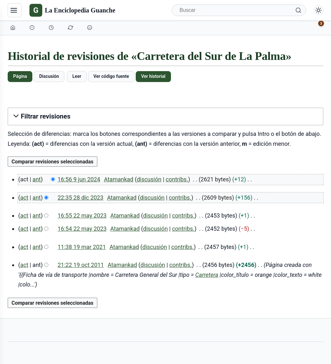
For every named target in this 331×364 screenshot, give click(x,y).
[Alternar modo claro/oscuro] (318, 10)
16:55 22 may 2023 (82, 215)
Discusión (49, 76)
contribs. (177, 179)
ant (37, 179)
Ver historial (153, 76)
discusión (149, 179)
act (24, 197)
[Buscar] (239, 10)
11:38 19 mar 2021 (82, 247)
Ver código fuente (111, 76)
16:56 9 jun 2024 (79, 179)
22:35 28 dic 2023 (80, 197)
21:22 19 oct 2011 (81, 264)
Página (20, 76)
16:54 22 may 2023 (82, 228)
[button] (165, 116)
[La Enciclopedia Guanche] (72, 10)
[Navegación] (15, 10)
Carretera (206, 274)
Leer (76, 76)
